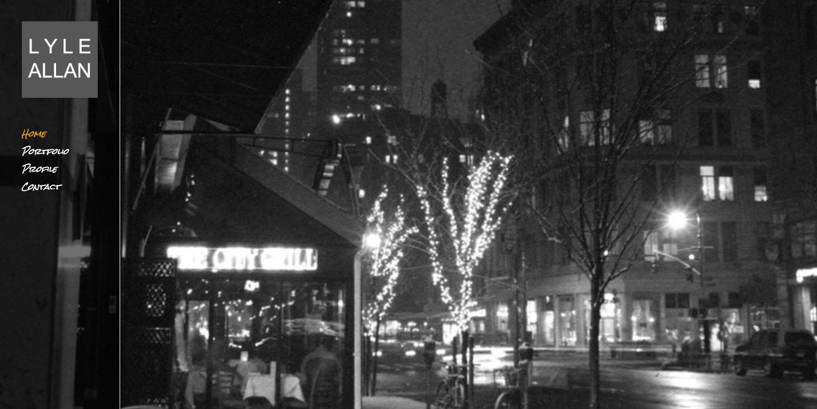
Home (33, 136)
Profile (39, 172)
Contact (40, 189)
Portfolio (44, 154)
